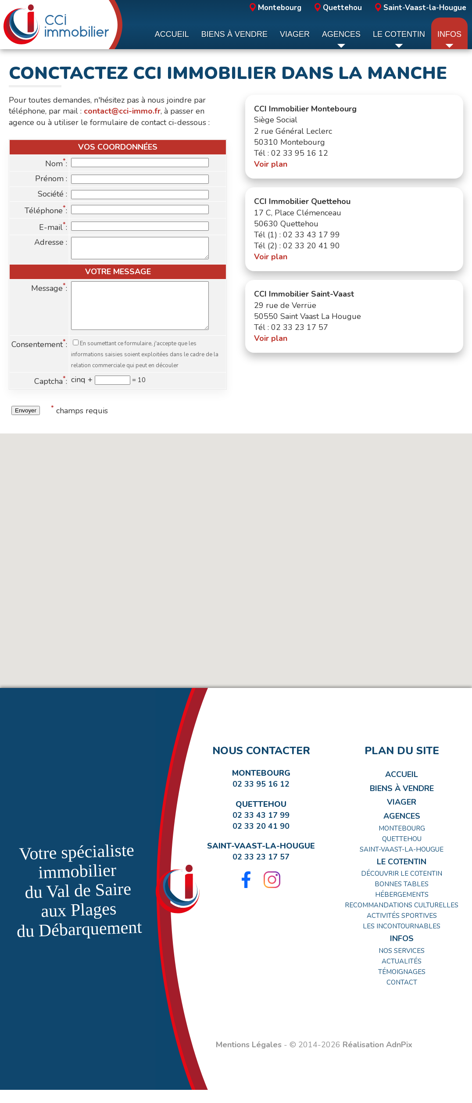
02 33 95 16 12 (261, 797)
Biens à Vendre (402, 801)
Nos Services (402, 964)
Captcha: (50, 394)
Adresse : (50, 242)
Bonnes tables (402, 897)
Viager (401, 815)
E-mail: (53, 227)
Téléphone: (46, 210)
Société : (52, 194)
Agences (401, 829)
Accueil (401, 787)
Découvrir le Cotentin (401, 886)
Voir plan (270, 164)
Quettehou (338, 8)
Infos (402, 951)
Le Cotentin (401, 875)
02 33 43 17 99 (261, 828)
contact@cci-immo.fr (122, 111)
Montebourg (275, 8)
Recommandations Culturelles (401, 918)
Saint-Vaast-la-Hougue (420, 8)
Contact (401, 995)
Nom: (56, 163)
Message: (49, 292)
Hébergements (402, 907)
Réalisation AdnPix (377, 1058)
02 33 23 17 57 (261, 870)
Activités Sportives (402, 928)
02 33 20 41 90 (261, 839)
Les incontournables (401, 939)
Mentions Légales (249, 1058)
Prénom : (51, 178)
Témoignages (402, 985)
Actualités (402, 974)
